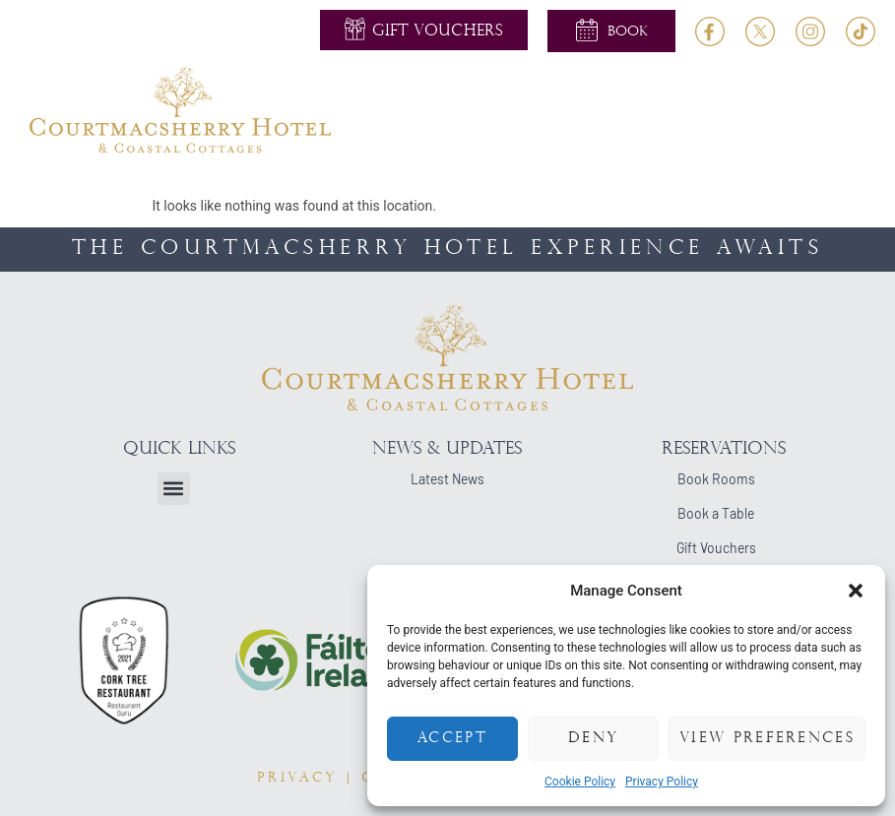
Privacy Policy (661, 781)
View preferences (767, 738)
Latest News (447, 479)
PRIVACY (298, 778)
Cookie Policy (579, 781)
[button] (855, 590)
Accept (452, 738)
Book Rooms (716, 479)
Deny (593, 738)
